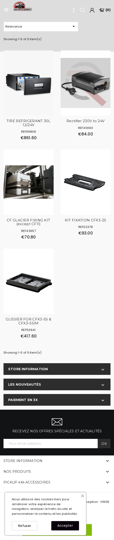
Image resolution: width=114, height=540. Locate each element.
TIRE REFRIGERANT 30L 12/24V (29, 123)
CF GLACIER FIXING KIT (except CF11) (28, 222)
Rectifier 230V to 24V (85, 121)
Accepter (65, 525)
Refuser (24, 525)
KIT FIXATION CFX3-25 (85, 220)
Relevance (40, 26)
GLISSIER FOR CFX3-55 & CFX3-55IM (28, 321)
